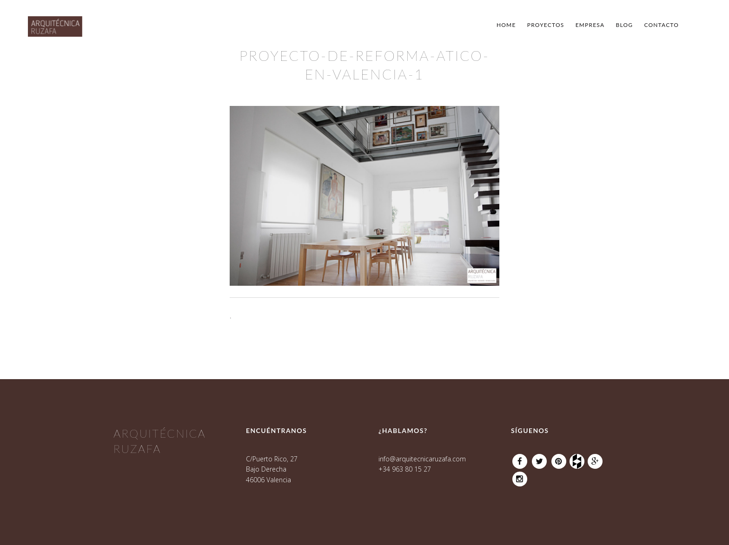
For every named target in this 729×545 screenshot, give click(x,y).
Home (506, 24)
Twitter (539, 459)
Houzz (578, 459)
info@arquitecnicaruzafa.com (422, 458)
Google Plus (595, 459)
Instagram (519, 476)
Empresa (590, 24)
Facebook (519, 459)
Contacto (661, 24)
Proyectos (545, 24)
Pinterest (558, 459)
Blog (624, 24)
